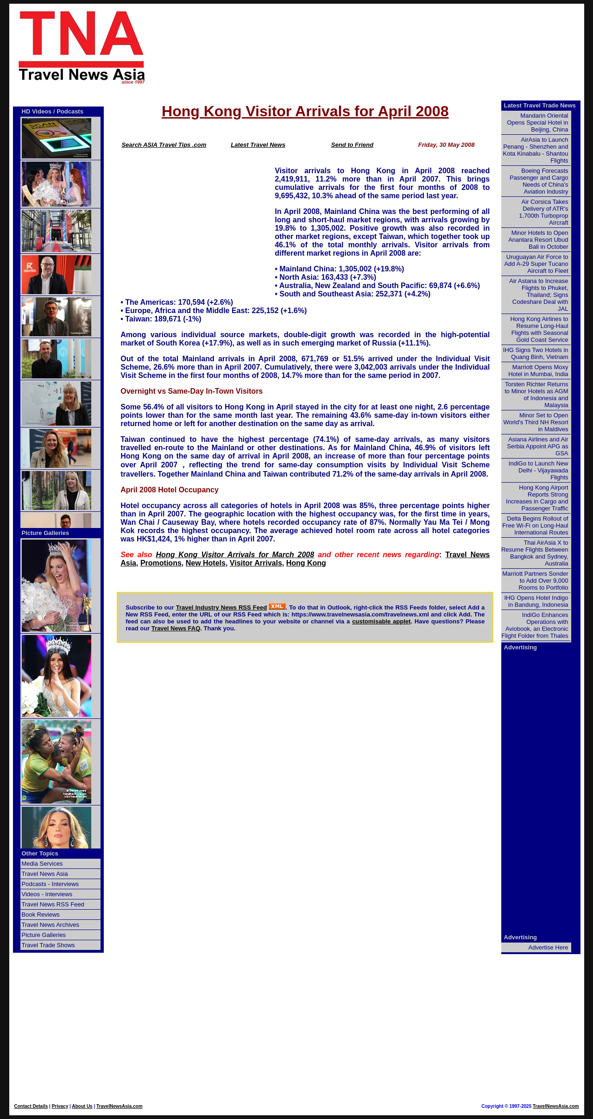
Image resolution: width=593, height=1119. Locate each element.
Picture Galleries (45, 532)
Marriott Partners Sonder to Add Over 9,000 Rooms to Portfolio (535, 580)
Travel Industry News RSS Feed (221, 607)
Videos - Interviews (47, 894)
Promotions (161, 563)
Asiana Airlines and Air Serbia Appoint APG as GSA (537, 446)
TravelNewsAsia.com (119, 1106)
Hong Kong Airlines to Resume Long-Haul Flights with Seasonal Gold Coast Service (539, 329)
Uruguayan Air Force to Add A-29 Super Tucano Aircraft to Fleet (536, 263)
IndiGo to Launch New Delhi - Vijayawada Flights (538, 470)
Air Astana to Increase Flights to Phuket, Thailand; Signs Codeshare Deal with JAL (538, 294)
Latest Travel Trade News (540, 105)
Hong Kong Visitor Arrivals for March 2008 (235, 555)
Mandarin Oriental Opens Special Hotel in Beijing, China (537, 122)
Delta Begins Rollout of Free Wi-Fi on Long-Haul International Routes (535, 525)
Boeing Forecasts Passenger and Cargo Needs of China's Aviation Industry (539, 181)
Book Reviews (41, 914)
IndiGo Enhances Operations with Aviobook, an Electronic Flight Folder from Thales (534, 625)
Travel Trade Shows (48, 945)
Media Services (42, 863)
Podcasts (70, 111)
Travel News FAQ (176, 628)
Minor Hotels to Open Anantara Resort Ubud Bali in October (538, 239)
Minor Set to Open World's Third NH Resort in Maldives (536, 422)
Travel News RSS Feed (53, 904)
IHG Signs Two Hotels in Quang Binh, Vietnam (535, 353)
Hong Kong (306, 563)
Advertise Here (548, 947)
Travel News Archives (51, 924)
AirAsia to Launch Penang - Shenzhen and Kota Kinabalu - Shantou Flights (535, 150)
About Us (82, 1106)
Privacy (60, 1106)
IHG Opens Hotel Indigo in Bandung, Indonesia (536, 601)
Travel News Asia (45, 873)
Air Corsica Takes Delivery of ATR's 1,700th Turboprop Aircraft (543, 212)
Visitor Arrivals (256, 563)
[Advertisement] (380, 47)
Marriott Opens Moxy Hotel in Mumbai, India (538, 370)
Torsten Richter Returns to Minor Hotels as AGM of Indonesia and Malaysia (536, 395)
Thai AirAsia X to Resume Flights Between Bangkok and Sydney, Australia (534, 553)
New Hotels (206, 563)
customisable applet (381, 621)
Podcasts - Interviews (50, 883)
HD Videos (37, 111)
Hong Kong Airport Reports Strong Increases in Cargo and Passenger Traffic (537, 498)
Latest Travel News (258, 144)
